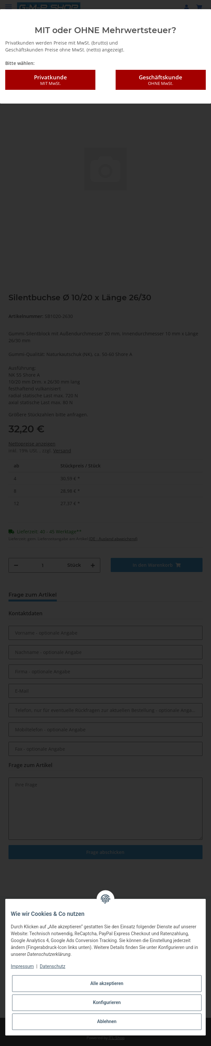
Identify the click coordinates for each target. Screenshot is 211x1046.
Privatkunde (50, 80)
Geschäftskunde (161, 80)
